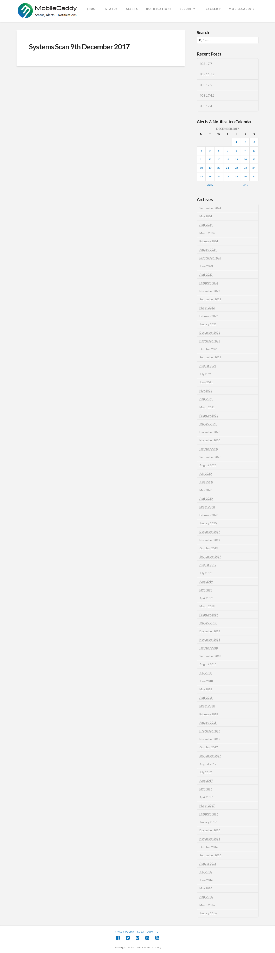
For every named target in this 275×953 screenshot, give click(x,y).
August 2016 (207, 863)
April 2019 (206, 598)
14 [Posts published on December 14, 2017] (227, 159)
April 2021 (206, 399)
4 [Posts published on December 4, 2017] (201, 150)
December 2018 (209, 631)
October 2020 (208, 448)
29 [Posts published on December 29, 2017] (236, 176)
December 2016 (209, 830)
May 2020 (205, 490)
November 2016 (209, 838)
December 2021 (209, 332)
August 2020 (207, 465)
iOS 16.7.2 (207, 74)
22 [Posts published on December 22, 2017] (236, 167)
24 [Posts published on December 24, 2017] (253, 167)
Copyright (154, 931)
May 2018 (205, 689)
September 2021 (210, 357)
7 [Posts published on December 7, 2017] (227, 150)
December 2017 (209, 731)
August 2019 (207, 565)
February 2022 (208, 316)
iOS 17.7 (206, 63)
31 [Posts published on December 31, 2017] (253, 176)
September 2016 (210, 855)
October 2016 (208, 847)
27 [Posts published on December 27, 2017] (218, 176)
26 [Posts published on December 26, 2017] (210, 176)
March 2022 (207, 307)
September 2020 (210, 457)
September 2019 (210, 556)
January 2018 (208, 722)
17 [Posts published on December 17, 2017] (253, 159)
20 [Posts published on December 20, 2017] (218, 167)
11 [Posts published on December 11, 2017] (201, 159)
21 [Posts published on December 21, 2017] (227, 167)
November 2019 (209, 540)
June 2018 (206, 681)
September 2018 (210, 656)
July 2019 (205, 573)
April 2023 (206, 274)
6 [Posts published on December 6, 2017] (218, 150)
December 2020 (209, 432)
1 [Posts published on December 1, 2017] (236, 142)
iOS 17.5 (206, 85)
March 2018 (207, 706)
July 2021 (205, 374)
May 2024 (205, 216)
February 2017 (208, 814)
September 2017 (210, 755)
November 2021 (209, 341)
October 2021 (208, 349)
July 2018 (205, 672)
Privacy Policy (124, 931)
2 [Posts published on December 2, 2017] (245, 142)
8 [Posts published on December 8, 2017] (236, 150)
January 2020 (208, 523)
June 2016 (206, 880)
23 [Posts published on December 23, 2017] (245, 167)
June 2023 (206, 266)
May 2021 (205, 390)
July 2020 (205, 473)
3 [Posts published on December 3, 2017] (254, 142)
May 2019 (205, 589)
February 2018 (208, 714)
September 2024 (210, 208)
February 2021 (208, 415)
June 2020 (206, 482)
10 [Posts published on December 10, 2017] (253, 150)
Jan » (245, 185)
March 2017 (207, 805)
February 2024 (208, 241)
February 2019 (208, 614)
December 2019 (209, 531)
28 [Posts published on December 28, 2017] (227, 176)
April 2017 (206, 797)
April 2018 (206, 697)
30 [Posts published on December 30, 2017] (245, 176)
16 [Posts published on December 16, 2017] (245, 159)
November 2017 (209, 739)
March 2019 (207, 606)
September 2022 (210, 299)
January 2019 (208, 623)
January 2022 (208, 324)
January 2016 (208, 913)
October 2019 (208, 548)
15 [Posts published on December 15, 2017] (236, 159)
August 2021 (207, 365)
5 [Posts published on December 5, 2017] (210, 150)
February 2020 (208, 515)
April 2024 (206, 224)
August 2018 (207, 664)
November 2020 (209, 440)
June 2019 (206, 581)
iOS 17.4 (206, 106)
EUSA (140, 931)
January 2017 (208, 822)
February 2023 (208, 282)
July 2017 (205, 772)
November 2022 (209, 291)
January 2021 (208, 424)
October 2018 (208, 648)
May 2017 (205, 789)
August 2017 (207, 764)
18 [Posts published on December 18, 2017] (201, 167)
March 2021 (207, 407)
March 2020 (207, 507)
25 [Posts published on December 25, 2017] (201, 176)
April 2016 (206, 896)
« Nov (210, 185)
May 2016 (205, 888)
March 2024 (207, 233)
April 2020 (206, 498)
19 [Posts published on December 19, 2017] (210, 167)
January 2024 (208, 249)
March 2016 (207, 905)
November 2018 (209, 639)
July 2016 (205, 872)
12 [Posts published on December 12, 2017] (210, 159)
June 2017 (206, 780)
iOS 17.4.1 (207, 95)
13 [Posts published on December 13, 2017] (218, 159)
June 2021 (206, 382)
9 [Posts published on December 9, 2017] (245, 150)
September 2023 (210, 258)
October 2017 (208, 747)
